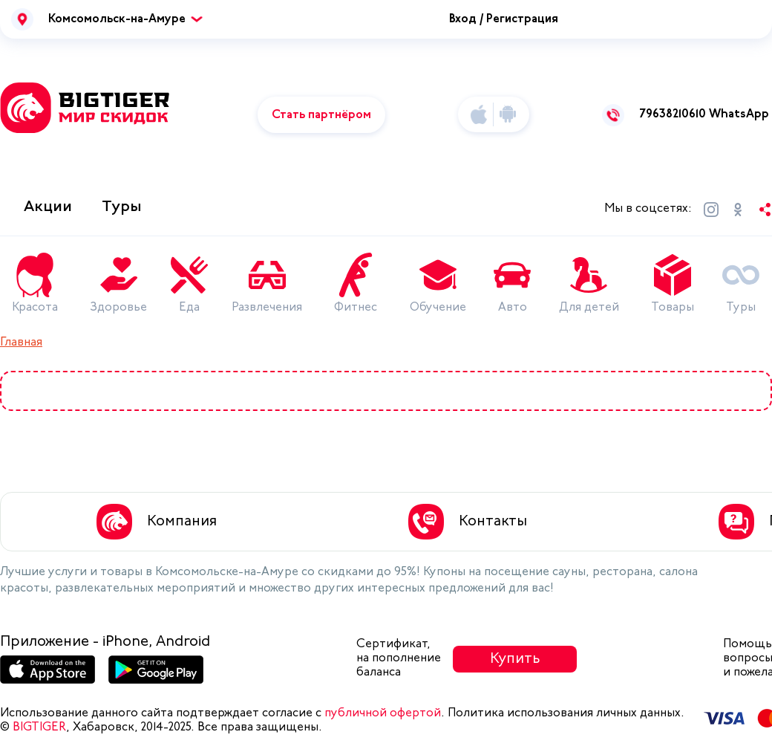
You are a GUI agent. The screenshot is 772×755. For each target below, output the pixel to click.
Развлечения (267, 308)
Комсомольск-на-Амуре (117, 19)
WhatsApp (739, 114)
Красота (35, 308)
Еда (189, 308)
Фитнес (355, 308)
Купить (515, 659)
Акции (48, 207)
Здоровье (118, 308)
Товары (672, 308)
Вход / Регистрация (503, 19)
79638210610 (672, 114)
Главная (21, 343)
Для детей (589, 308)
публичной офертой (382, 713)
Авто (512, 308)
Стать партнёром (321, 115)
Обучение (438, 308)
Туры (122, 207)
